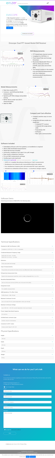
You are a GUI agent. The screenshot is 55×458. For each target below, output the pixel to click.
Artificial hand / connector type (8, 317)
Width (2, 341)
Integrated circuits (5, 285)
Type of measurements (7, 266)
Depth (2, 348)
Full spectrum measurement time (9, 273)
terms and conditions (16, 429)
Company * (5, 399)
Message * (5, 410)
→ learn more (34, 160)
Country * (5, 405)
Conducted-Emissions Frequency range (10, 252)
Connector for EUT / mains (7, 323)
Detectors (3, 260)
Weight (3, 354)
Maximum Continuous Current (8, 298)
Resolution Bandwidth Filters (8, 279)
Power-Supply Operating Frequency (10, 311)
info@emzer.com (9, 444)
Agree (27, 456)
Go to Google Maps (10, 387)
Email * (5, 394)
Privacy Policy (23, 444)
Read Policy (32, 456)
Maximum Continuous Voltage (8, 304)
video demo (9, 27)
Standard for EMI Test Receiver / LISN (10, 246)
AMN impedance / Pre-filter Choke (9, 292)
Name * (5, 388)
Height (2, 335)
